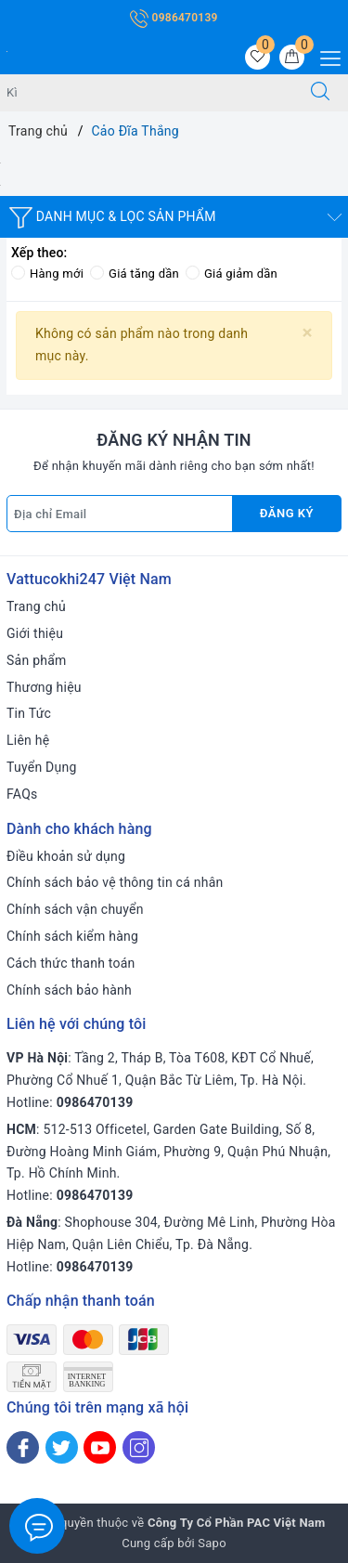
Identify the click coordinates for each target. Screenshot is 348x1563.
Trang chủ (36, 606)
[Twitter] (61, 1447)
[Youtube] (100, 1447)
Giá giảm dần (231, 273)
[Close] (307, 333)
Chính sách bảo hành (69, 990)
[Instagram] (138, 1447)
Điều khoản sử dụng (65, 856)
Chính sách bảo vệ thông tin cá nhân (115, 882)
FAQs (22, 794)
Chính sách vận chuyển (75, 909)
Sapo (212, 1543)
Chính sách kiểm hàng (72, 936)
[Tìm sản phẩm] (146, 92)
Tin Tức (28, 713)
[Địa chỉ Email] (119, 513)
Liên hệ (27, 740)
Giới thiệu (34, 633)
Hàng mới (47, 273)
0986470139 (173, 17)
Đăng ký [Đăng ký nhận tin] (287, 513)
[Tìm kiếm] (320, 92)
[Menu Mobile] (325, 56)
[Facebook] (22, 1447)
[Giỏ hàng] (291, 57)
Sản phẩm (36, 660)
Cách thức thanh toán (70, 963)
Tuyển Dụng (41, 767)
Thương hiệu (44, 687)
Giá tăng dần (134, 273)
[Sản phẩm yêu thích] (257, 57)
